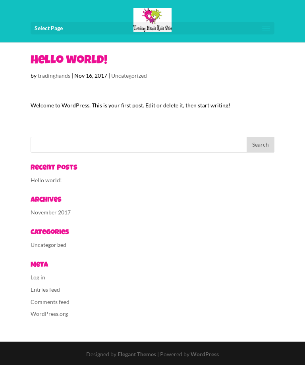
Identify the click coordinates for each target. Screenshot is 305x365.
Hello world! (46, 180)
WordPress (205, 354)
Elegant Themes (137, 354)
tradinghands (54, 75)
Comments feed (50, 301)
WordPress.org (49, 313)
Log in (38, 277)
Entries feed (45, 289)
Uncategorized (129, 75)
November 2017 (51, 212)
